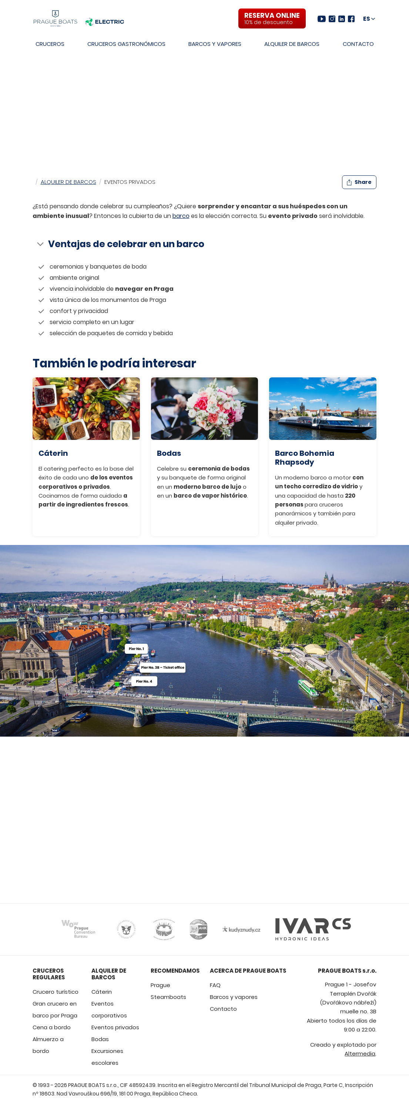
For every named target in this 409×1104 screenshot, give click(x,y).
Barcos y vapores (214, 44)
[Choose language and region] (369, 19)
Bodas (169, 453)
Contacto (358, 44)
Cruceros (50, 44)
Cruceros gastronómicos (126, 44)
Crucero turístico (55, 992)
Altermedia (360, 1053)
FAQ (215, 985)
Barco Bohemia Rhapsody (304, 457)
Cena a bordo (52, 1027)
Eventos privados (115, 1027)
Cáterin (53, 453)
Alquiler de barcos (291, 44)
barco (181, 216)
